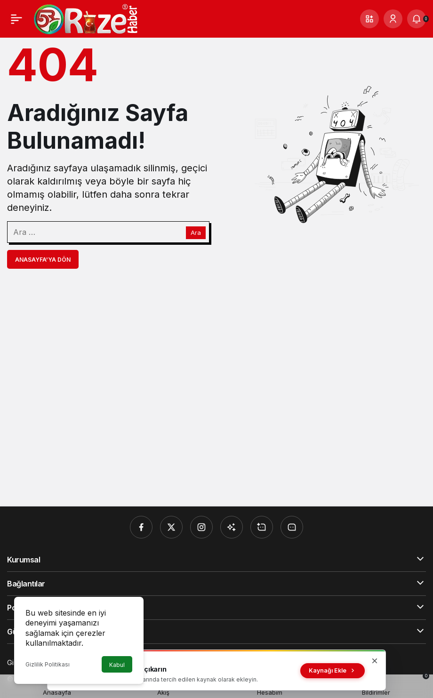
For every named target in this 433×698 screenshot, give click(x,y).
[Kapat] (375, 661)
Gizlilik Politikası (47, 664)
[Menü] (16, 18)
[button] (369, 18)
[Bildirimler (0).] (416, 18)
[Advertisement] (216, 387)
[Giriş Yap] (393, 18)
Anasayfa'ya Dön (43, 259)
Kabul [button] (117, 664)
